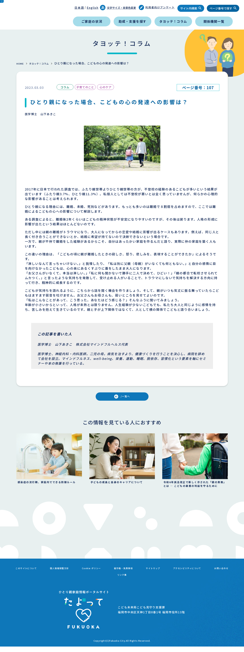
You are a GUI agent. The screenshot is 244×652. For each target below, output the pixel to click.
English (92, 7)
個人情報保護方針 (65, 577)
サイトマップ (172, 577)
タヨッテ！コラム (173, 21)
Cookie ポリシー (102, 577)
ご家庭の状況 (91, 21)
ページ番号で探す (221, 8)
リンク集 (137, 581)
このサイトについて (28, 577)
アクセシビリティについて (211, 577)
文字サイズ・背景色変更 (118, 7)
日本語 (79, 7)
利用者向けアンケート (157, 7)
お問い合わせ (110, 581)
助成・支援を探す (132, 21)
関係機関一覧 (213, 21)
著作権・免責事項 (138, 577)
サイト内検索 (188, 8)
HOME (21, 63)
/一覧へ (126, 397)
